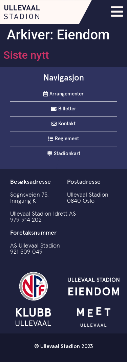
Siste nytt (26, 55)
